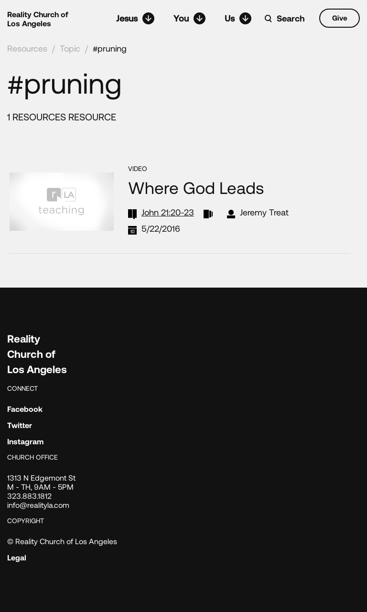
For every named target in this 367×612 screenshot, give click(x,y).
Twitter (19, 424)
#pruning (110, 48)
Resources (27, 48)
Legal (16, 557)
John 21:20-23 (167, 212)
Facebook (25, 408)
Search (291, 18)
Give (339, 17)
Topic (70, 48)
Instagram (25, 441)
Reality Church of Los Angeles (37, 19)
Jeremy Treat (264, 212)
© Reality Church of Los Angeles (62, 541)
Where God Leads (196, 187)
